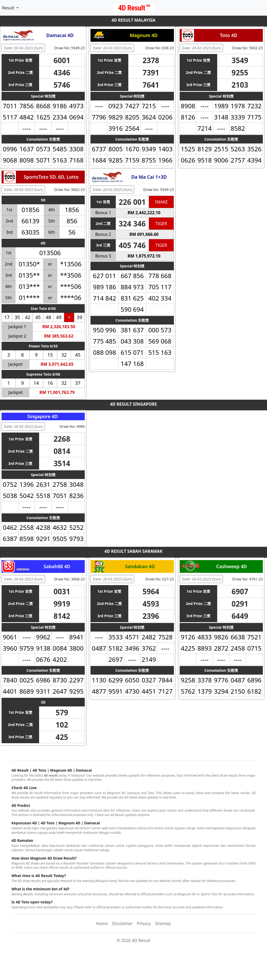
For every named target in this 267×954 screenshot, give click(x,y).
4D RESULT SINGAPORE (133, 404)
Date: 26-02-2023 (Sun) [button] (23, 47)
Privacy (144, 923)
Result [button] (8, 8)
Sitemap (163, 923)
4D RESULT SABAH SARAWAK (134, 551)
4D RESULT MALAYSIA (134, 20)
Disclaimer (122, 923)
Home (102, 923)
